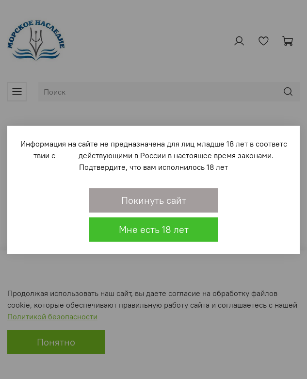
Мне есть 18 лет (154, 229)
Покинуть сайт (153, 200)
